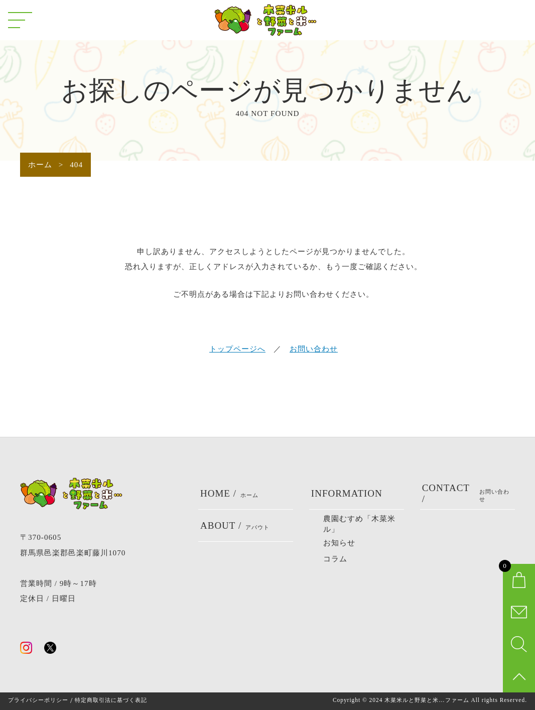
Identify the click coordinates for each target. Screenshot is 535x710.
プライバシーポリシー (38, 700)
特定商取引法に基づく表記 (111, 700)
